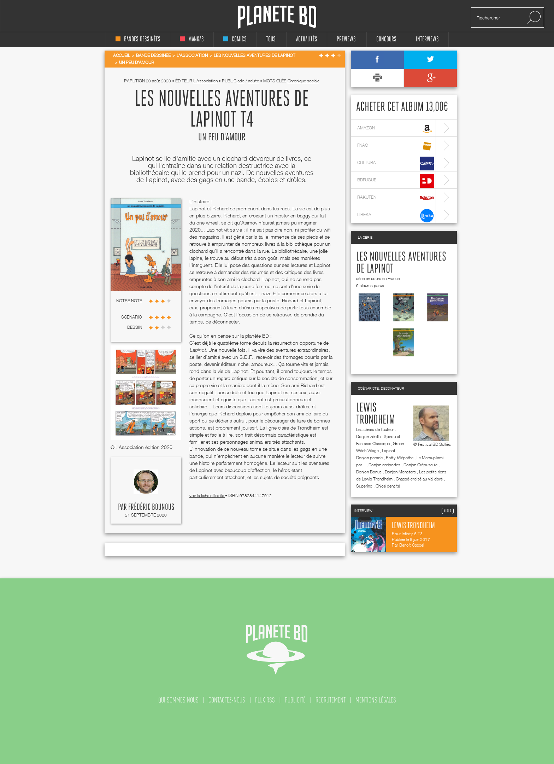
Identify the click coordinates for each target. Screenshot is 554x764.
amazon (395, 129)
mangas (192, 39)
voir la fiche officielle (207, 495)
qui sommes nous (178, 700)
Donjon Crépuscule (420, 464)
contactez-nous (226, 700)
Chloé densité (388, 486)
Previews (346, 39)
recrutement (331, 700)
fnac (395, 146)
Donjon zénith (368, 436)
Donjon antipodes (384, 464)
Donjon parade (369, 457)
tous (271, 39)
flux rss (265, 700)
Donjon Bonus (369, 471)
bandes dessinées (138, 39)
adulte (253, 80)
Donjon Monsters (400, 471)
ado (240, 80)
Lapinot (388, 450)
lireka (395, 215)
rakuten (395, 198)
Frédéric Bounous (151, 507)
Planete (277, 17)
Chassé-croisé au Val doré (419, 479)
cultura (395, 163)
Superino (364, 486)
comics (235, 39)
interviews (427, 39)
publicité (295, 700)
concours (386, 39)
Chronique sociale (303, 80)
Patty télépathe (399, 457)
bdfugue (395, 181)
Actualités (306, 39)
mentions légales (375, 700)
